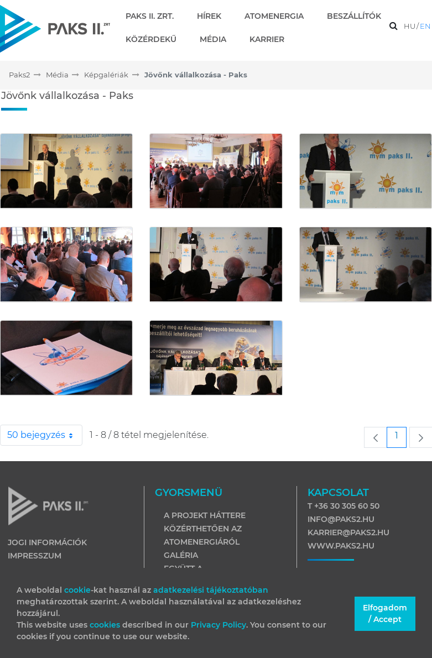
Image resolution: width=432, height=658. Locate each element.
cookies (106, 625)
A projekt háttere (205, 515)
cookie (77, 590)
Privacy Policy (218, 625)
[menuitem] (154, 16)
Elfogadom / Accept (385, 613)
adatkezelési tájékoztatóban (210, 590)
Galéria (181, 555)
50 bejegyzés (44, 435)
